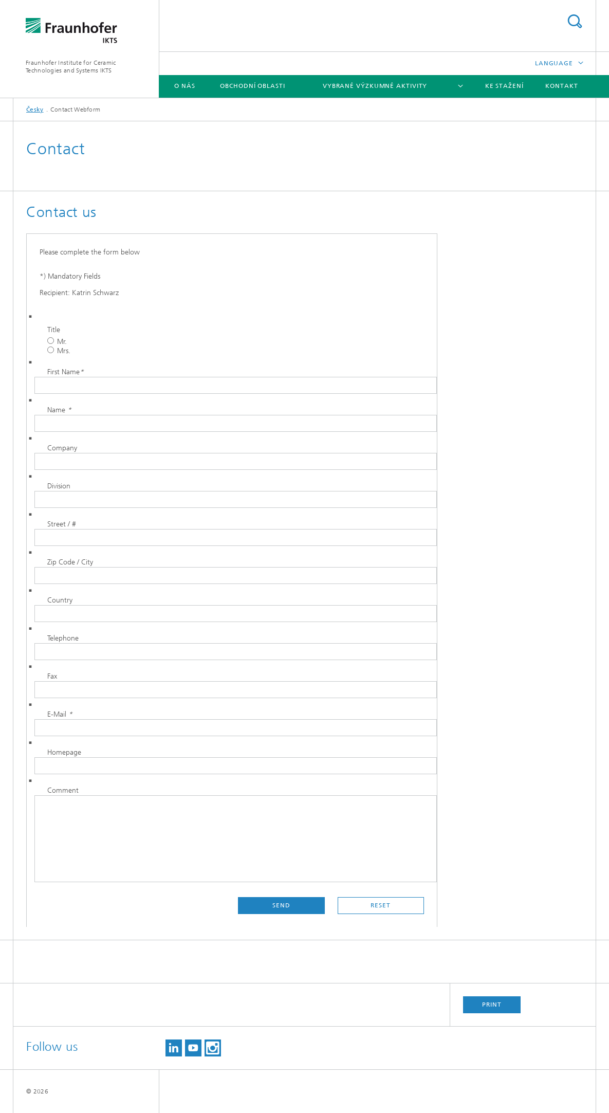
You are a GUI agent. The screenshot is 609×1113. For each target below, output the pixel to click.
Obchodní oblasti (252, 85)
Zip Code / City (70, 562)
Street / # (61, 524)
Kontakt (561, 85)
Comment (63, 790)
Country (59, 600)
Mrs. (58, 350)
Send (281, 905)
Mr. (57, 341)
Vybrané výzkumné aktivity (375, 85)
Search (574, 21)
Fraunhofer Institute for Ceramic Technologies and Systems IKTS (71, 66)
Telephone (63, 638)
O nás (184, 85)
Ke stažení (504, 85)
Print (492, 1004)
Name (59, 410)
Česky (35, 109)
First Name (65, 372)
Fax (52, 676)
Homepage (64, 752)
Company (62, 448)
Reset (381, 905)
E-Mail (59, 714)
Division (58, 486)
